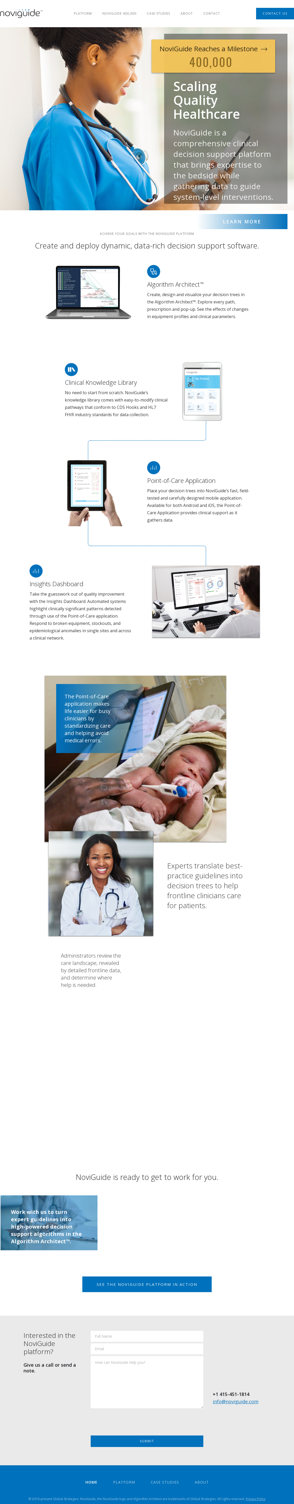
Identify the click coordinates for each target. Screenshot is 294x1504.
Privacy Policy (256, 1499)
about (187, 13)
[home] (21, 13)
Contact (211, 13)
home (91, 1482)
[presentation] (130, 1423)
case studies (158, 13)
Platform (83, 13)
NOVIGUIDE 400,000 (119, 13)
